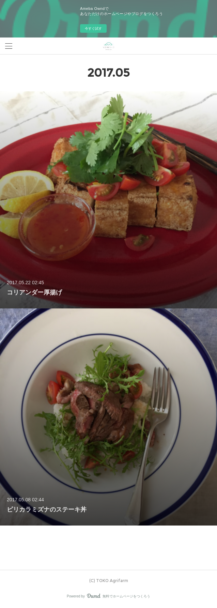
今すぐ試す (93, 28)
